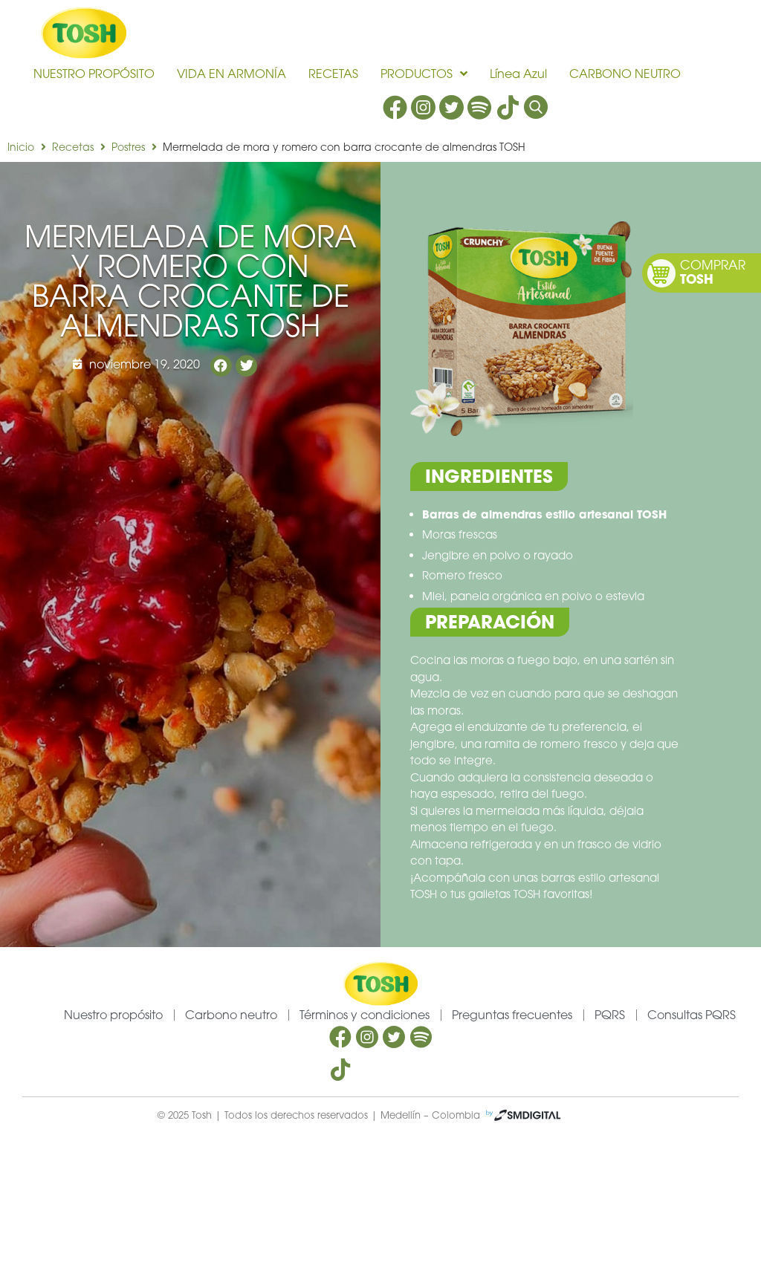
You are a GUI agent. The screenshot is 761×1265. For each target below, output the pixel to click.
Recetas (73, 146)
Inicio (20, 146)
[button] (221, 366)
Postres (128, 146)
